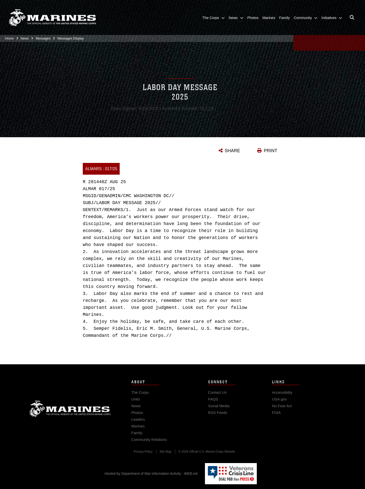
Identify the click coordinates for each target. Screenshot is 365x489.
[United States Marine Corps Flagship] (52, 16)
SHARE (232, 150)
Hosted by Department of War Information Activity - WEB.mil (151, 474)
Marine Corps (70, 411)
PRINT (270, 150)
